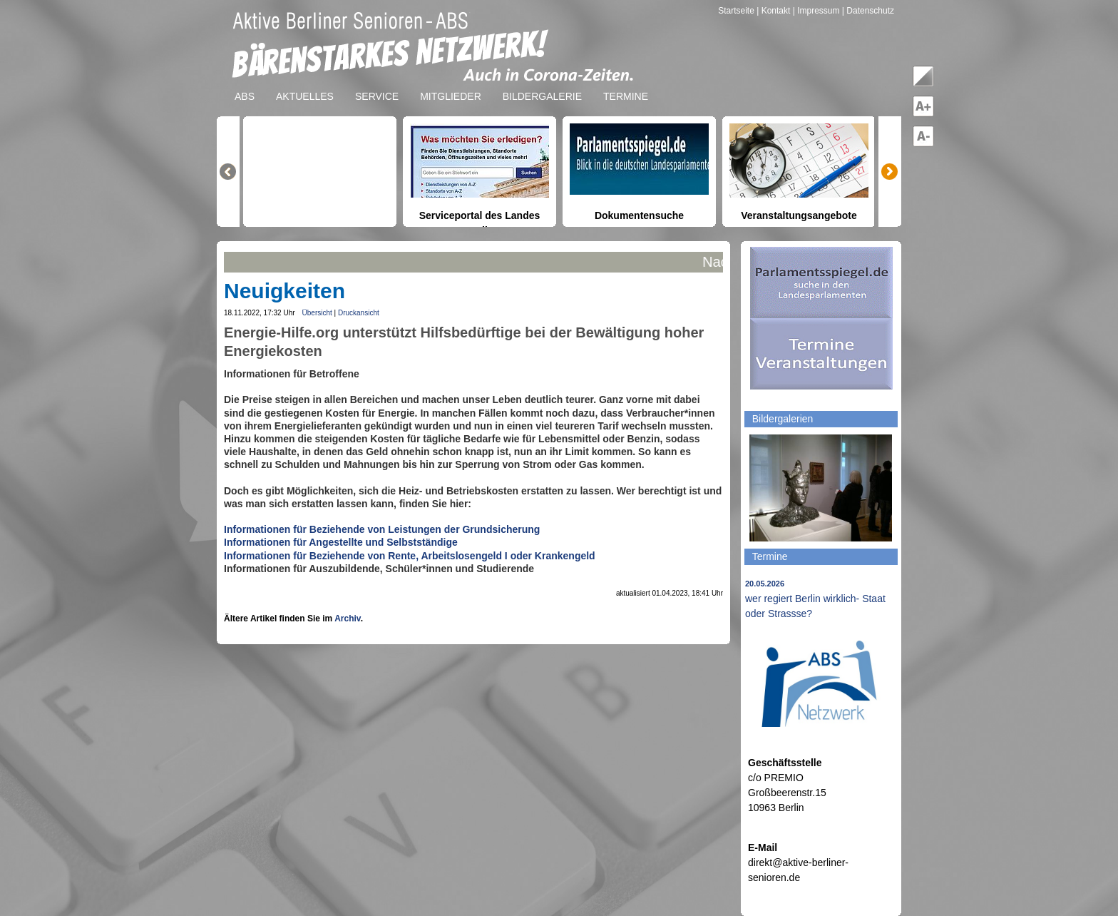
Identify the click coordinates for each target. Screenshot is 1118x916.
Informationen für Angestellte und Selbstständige (341, 542)
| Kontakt (774, 11)
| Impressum (816, 11)
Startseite (737, 11)
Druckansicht (358, 313)
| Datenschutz (868, 11)
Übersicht (317, 313)
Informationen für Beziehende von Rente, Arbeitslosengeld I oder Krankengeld (409, 555)
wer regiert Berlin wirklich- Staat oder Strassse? (815, 599)
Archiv (347, 619)
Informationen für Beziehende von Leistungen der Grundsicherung (382, 529)
